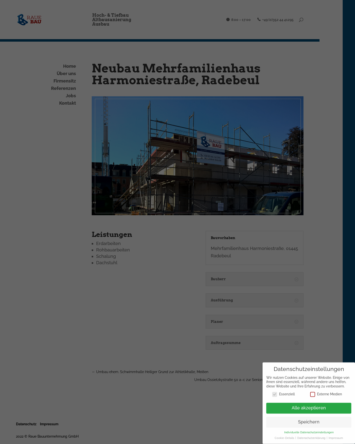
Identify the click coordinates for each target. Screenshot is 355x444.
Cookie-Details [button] (285, 436)
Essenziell (283, 392)
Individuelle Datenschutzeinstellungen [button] (309, 430)
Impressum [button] (336, 436)
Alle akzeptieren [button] (309, 406)
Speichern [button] (309, 420)
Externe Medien (326, 392)
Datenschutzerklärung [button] (311, 436)
